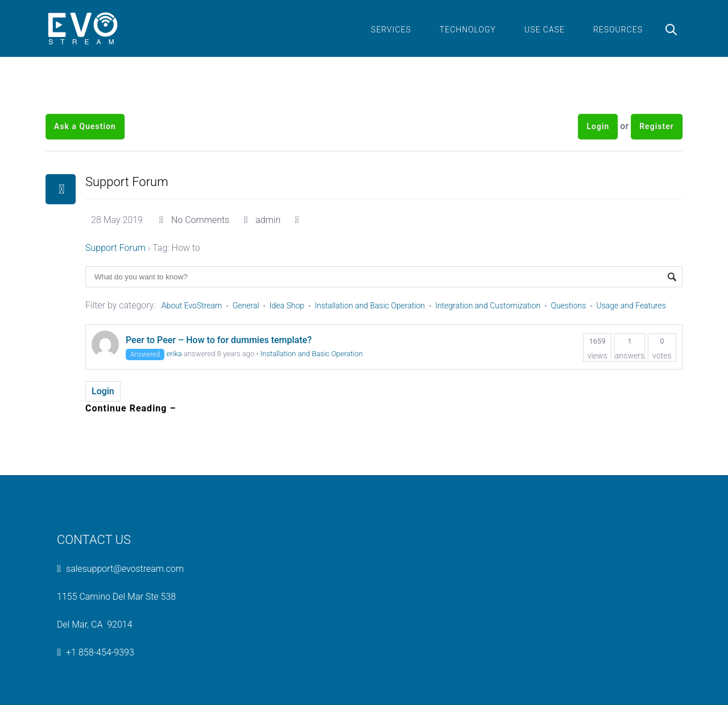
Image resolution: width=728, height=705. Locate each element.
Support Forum (126, 182)
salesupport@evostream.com (125, 568)
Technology (468, 29)
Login (597, 126)
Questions (568, 305)
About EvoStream (192, 305)
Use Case (544, 29)
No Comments (200, 220)
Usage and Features (631, 305)
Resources (618, 29)
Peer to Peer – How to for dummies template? (219, 340)
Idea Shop (287, 305)
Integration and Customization (487, 305)
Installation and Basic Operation (370, 305)
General (246, 305)
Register (656, 126)
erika (173, 353)
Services (391, 29)
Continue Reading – (130, 408)
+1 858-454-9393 (100, 652)
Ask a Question (85, 126)
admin (267, 220)
